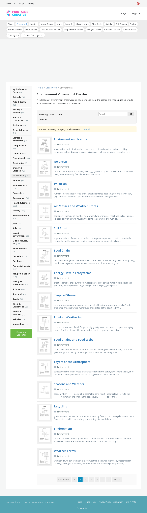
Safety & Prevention (18, 281)
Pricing (31, 3)
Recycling (60, 405)
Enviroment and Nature (70, 138)
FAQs (21, 3)
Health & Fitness (21, 201)
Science (17, 288)
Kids (15, 226)
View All (86, 127)
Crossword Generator (21, 332)
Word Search (31, 29)
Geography (18, 196)
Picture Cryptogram (33, 34)
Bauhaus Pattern (110, 29)
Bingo (10, 23)
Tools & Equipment (18, 304)
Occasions (18, 255)
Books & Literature (18, 117)
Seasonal (17, 292)
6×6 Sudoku (118, 23)
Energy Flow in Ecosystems (72, 271)
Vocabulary (18, 323)
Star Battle (95, 23)
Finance (17, 179)
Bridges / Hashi (93, 29)
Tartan (130, 23)
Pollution (60, 182)
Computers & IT (21, 144)
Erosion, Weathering (68, 316)
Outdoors (17, 259)
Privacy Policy (105, 500)
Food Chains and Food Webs (73, 338)
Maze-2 (67, 23)
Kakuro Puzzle (128, 29)
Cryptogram (13, 34)
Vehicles (17, 318)
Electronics (18, 161)
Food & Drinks (20, 184)
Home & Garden (21, 214)
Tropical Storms (65, 294)
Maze (58, 23)
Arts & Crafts (19, 100)
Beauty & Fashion (17, 110)
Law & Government (19, 233)
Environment (18, 174)
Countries (18, 152)
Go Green (60, 160)
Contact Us (10, 3)
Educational (19, 156)
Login (124, 13)
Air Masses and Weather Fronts (76, 205)
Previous (63, 478)
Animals (17, 95)
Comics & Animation (18, 138)
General (17, 191)
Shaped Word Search (72, 29)
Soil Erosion (62, 227)
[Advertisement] (73, 60)
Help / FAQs (130, 500)
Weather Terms (65, 449)
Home (79, 500)
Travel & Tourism (17, 312)
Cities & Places (20, 128)
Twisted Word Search (50, 29)
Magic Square (46, 23)
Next (117, 478)
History (16, 209)
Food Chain (62, 249)
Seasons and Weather (69, 383)
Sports (16, 297)
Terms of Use (90, 500)
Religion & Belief (21, 272)
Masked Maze (80, 23)
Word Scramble (15, 29)
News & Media (20, 247)
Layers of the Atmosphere (72, 360)
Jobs (15, 222)
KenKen (33, 23)
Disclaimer (118, 500)
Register (136, 13)
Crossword (21, 23)
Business (17, 123)
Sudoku (106, 23)
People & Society (21, 264)
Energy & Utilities (17, 168)
